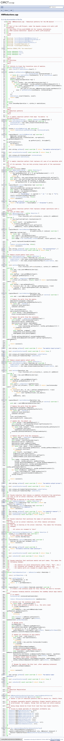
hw (20, 54)
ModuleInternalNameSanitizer (22, 532)
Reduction (36, 170)
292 (3, 489)
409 (3, 679)
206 (3, 356)
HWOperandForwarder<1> (26, 715)
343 (3, 572)
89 (3, 171)
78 (3, 152)
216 (3, 370)
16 (3, 48)
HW (11, 10)
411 (3, 682)
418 (3, 695)
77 (3, 149)
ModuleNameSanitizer (19, 572)
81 (3, 157)
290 (3, 486)
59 (3, 119)
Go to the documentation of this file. (11, 19)
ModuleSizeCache (18, 68)
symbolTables (14, 259)
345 (3, 575)
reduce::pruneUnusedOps (18, 197)
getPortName (16, 578)
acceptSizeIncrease (19, 152)
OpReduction (37, 119)
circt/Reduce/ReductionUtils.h (25, 42)
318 (3, 534)
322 (3, 539)
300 (3, 502)
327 (3, 547)
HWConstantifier (18, 213)
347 (3, 578)
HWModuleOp (23, 128)
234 (3, 400)
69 (3, 134)
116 (3, 213)
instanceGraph (15, 122)
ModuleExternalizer (19, 119)
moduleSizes (24, 69)
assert (12, 186)
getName (20, 149)
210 (3, 361)
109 (3, 201)
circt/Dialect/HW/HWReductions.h (26, 38)
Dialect (6, 10)
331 (3, 553)
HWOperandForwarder (19, 170)
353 (3, 587)
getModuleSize (20, 72)
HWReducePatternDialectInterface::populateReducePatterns (31, 695)
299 (3, 501)
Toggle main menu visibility (2, 6)
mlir (20, 51)
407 (3, 675)
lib (1, 10)
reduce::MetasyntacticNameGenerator (22, 599)
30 (3, 72)
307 (3, 514)
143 (3, 256)
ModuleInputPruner (18, 256)
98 (3, 185)
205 (3, 354)
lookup (37, 85)
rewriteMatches (24, 229)
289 (3, 483)
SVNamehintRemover (18, 501)
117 (3, 214)
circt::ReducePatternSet (18, 697)
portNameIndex (18, 575)
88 (3, 170)
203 (3, 351)
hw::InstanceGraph (32, 74)
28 (3, 69)
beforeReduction (18, 121)
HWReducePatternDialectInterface (38, 732)
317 (3, 532)
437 (3, 728)
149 (3, 265)
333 (3, 556)
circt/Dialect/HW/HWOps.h (23, 41)
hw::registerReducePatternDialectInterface (26, 728)
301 (3, 505)
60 (3, 121)
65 (3, 128)
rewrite (21, 134)
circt (21, 53)
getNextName (21, 620)
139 (3, 250)
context (18, 617)
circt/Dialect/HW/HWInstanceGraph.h (27, 39)
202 (3, 348)
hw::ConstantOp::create (29, 238)
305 (3, 511)
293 (3, 491)
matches (15, 214)
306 (3, 513)
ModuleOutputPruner (19, 361)
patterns (32, 697)
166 (3, 293)
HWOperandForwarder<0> (26, 713)
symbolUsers (14, 261)
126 (3, 229)
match (17, 128)
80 (3, 155)
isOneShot (15, 514)
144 (3, 257)
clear (14, 69)
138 (3, 249)
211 (3, 363)
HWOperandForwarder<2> (26, 716)
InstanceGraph (15, 596)
